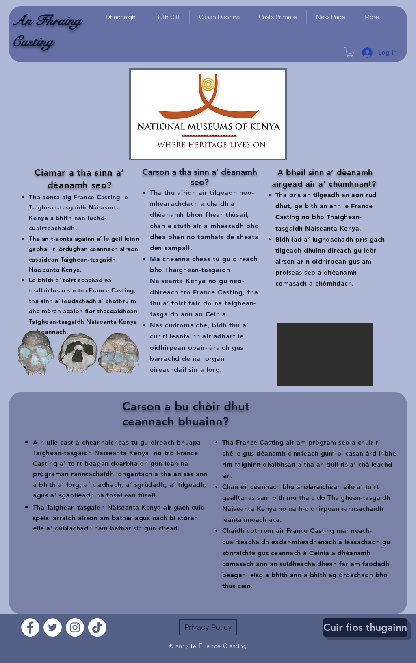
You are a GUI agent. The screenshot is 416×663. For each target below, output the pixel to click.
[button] (325, 354)
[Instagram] (75, 627)
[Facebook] (30, 627)
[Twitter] (52, 627)
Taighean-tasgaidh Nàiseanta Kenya (91, 453)
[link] (350, 52)
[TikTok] (97, 627)
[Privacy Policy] (208, 627)
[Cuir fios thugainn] (365, 627)
